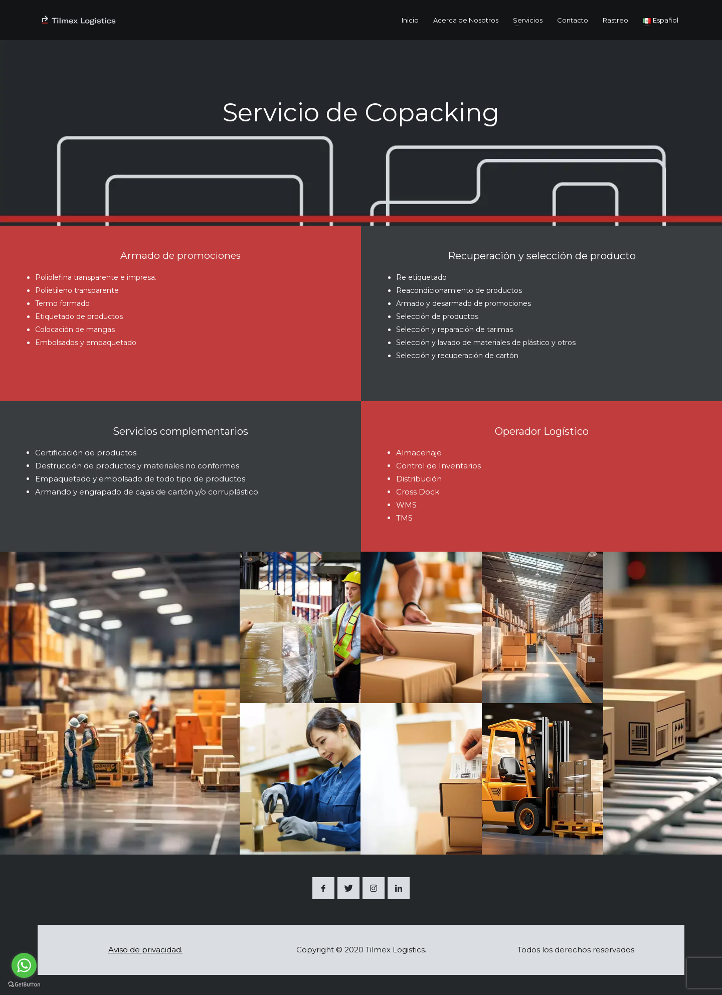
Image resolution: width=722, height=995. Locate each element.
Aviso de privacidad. (145, 949)
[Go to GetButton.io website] (24, 984)
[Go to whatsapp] (24, 965)
